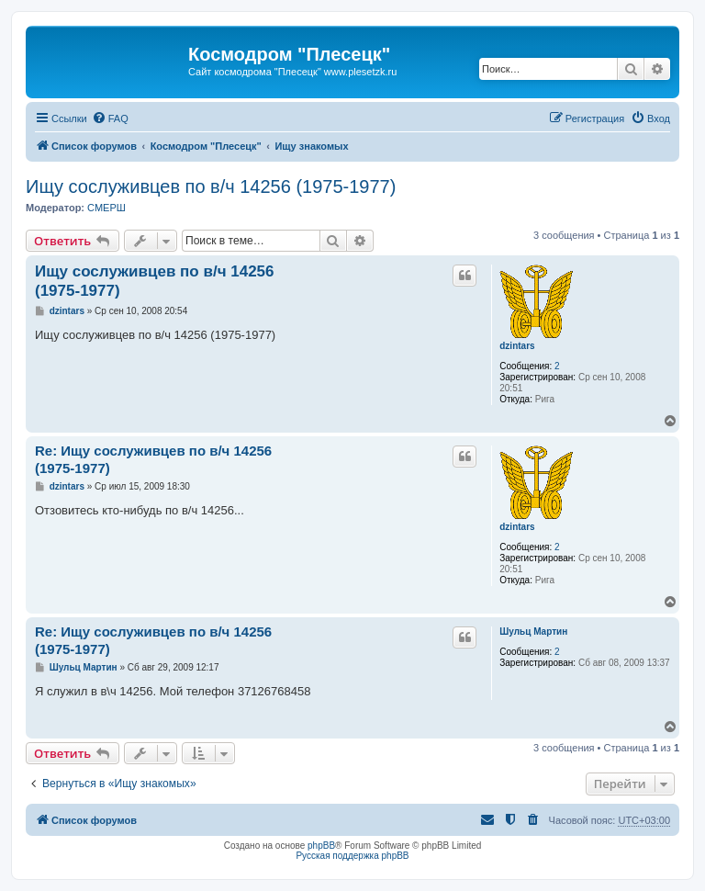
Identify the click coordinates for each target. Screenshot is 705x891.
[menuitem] (110, 118)
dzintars (516, 346)
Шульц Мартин (533, 631)
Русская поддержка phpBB (352, 856)
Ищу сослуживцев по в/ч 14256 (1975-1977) (211, 186)
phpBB (321, 845)
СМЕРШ (106, 207)
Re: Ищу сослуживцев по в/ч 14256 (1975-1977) (153, 459)
